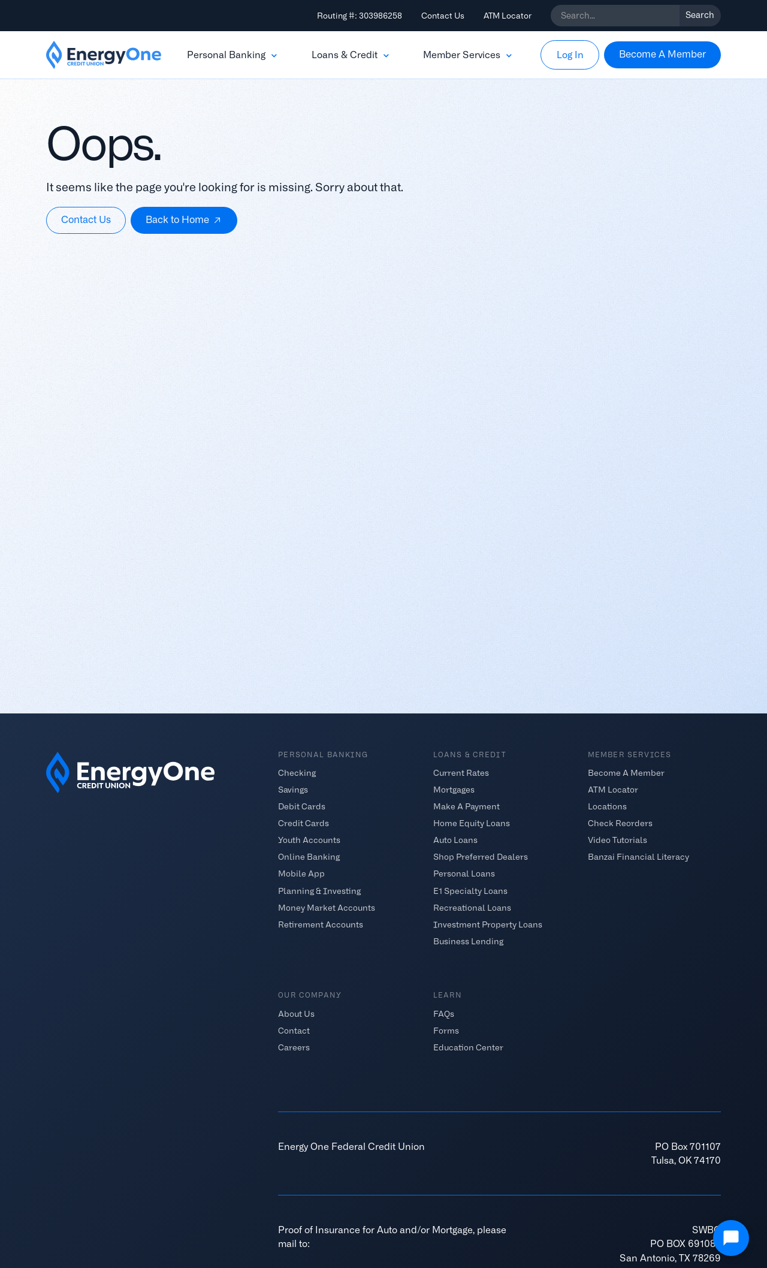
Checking (297, 773)
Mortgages (454, 789)
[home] (103, 55)
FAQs (443, 1014)
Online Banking (309, 857)
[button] (233, 55)
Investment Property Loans (487, 924)
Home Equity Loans (471, 823)
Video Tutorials (617, 840)
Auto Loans (455, 840)
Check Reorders (620, 823)
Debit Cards (301, 806)
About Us (296, 1014)
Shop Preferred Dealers (480, 857)
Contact (294, 1030)
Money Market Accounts (326, 907)
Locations (607, 806)
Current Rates (461, 773)
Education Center (468, 1047)
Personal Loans (464, 873)
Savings (293, 789)
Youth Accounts (309, 840)
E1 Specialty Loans (470, 890)
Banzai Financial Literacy (638, 857)
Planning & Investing (319, 890)
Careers (294, 1047)
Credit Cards (303, 823)
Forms (446, 1030)
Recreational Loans (472, 907)
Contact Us (442, 15)
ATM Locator (508, 15)
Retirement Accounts (320, 924)
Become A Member (626, 773)
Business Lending (468, 940)
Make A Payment (466, 806)
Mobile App (301, 873)
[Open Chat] (731, 1238)
